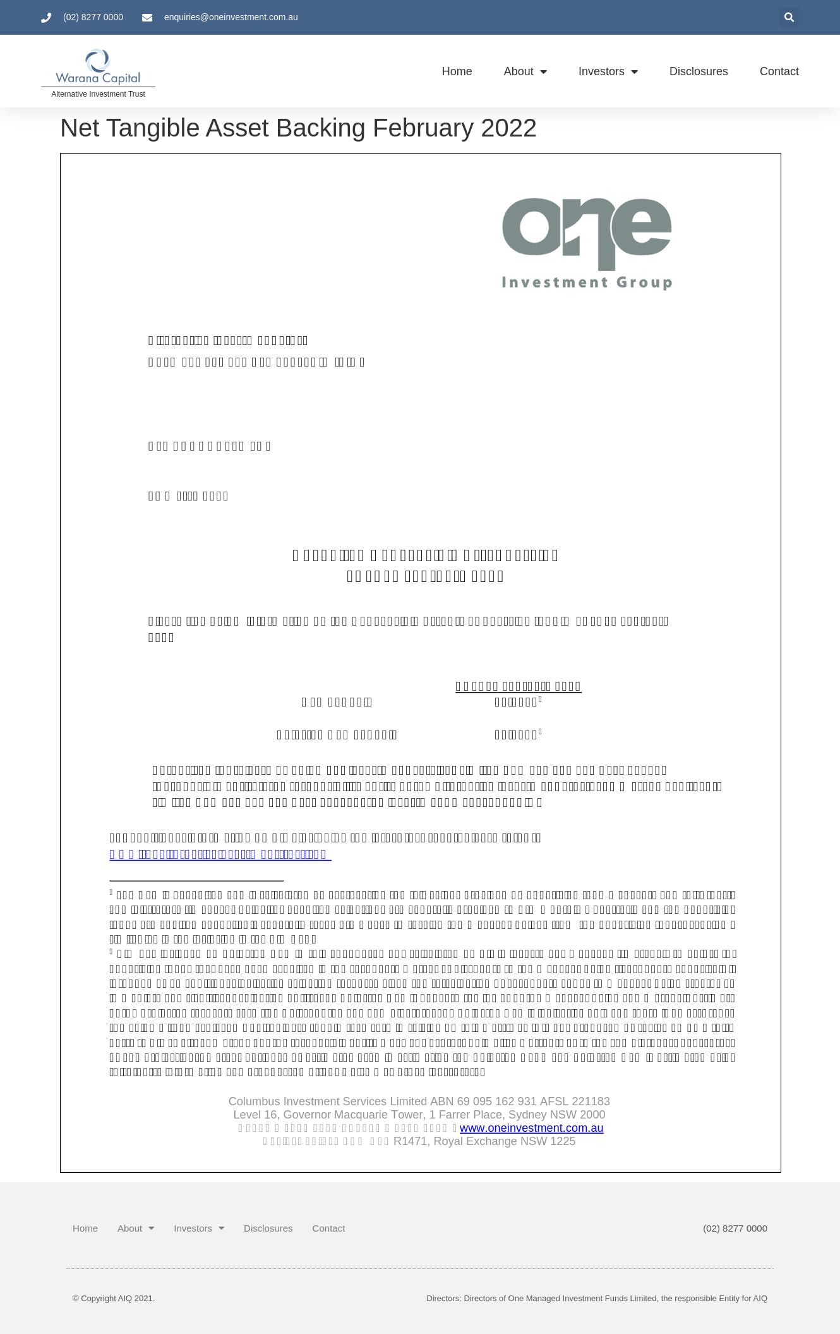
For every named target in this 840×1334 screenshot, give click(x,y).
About (525, 71)
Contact (779, 71)
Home (457, 71)
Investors (608, 71)
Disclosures (698, 71)
